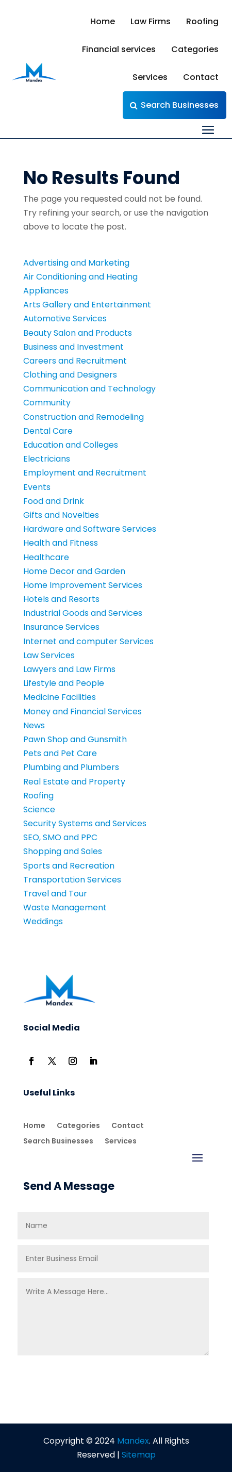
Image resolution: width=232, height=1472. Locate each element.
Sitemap (139, 1455)
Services (150, 77)
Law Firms (150, 21)
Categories (195, 49)
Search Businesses (180, 105)
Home (102, 21)
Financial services (119, 49)
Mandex (132, 1441)
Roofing (202, 21)
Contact (201, 77)
